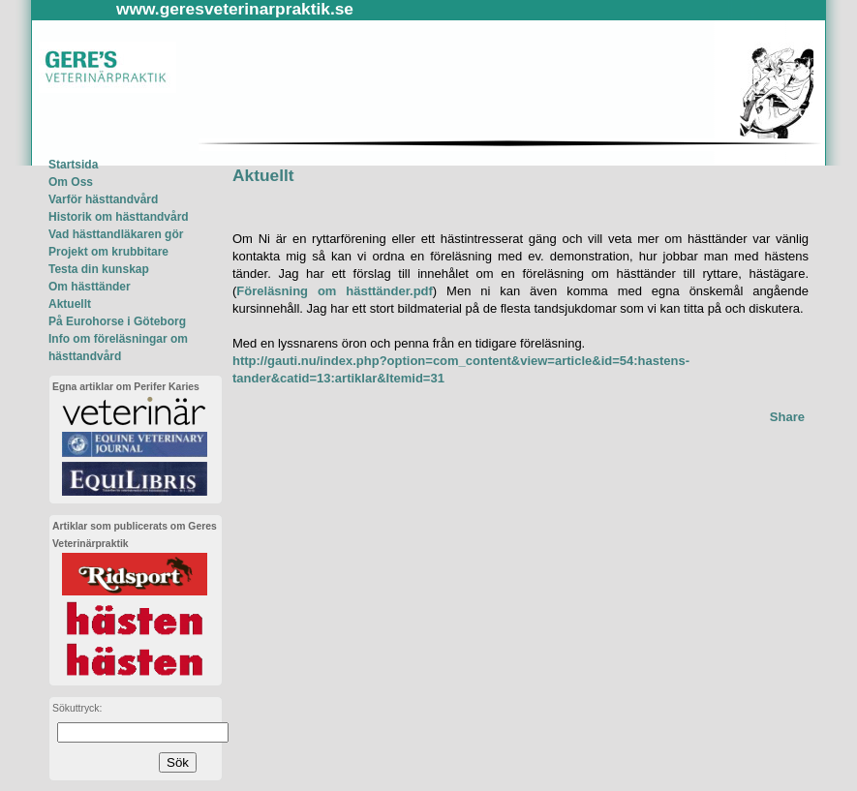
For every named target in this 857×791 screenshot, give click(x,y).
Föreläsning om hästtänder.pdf (334, 291)
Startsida (73, 164)
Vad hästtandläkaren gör (115, 234)
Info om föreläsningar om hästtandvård (118, 347)
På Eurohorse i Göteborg (117, 321)
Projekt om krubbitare (108, 252)
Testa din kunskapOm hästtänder (98, 277)
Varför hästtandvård (103, 199)
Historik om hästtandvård (118, 217)
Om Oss (70, 182)
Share (787, 417)
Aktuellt (69, 304)
